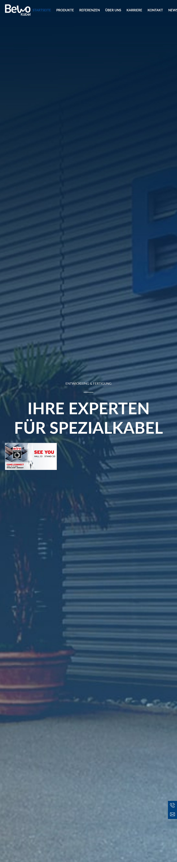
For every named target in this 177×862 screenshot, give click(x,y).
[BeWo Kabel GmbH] (17, 10)
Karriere (134, 10)
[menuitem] (43, 10)
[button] (172, 814)
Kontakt (155, 10)
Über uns (113, 10)
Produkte (65, 10)
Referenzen (89, 10)
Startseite (42, 10)
